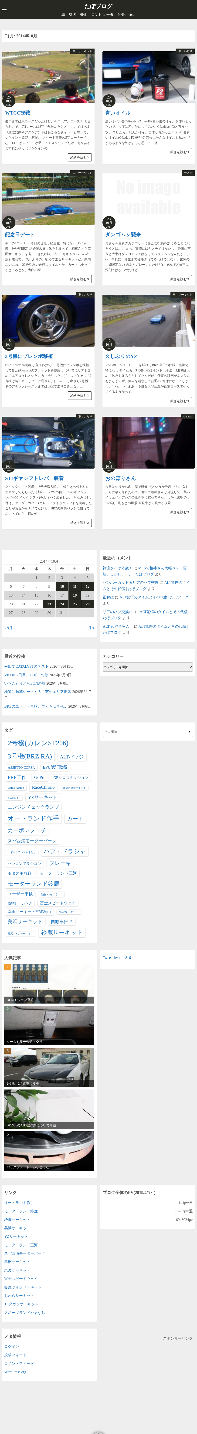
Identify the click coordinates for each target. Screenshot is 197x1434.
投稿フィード (15, 1355)
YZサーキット (16, 1236)
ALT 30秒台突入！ (118, 626)
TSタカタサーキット (21, 1304)
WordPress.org (15, 1372)
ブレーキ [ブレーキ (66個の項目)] (60, 863)
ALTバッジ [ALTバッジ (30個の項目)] (72, 756)
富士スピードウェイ (21, 1279)
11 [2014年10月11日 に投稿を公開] (75, 586)
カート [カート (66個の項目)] (75, 819)
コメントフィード (19, 1363)
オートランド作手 (19, 1202)
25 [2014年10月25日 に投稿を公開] (75, 604)
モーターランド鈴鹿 (21, 1211)
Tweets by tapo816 (117, 958)
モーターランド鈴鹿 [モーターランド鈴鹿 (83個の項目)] (33, 883)
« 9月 (8, 628)
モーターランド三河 (21, 1245)
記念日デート (20, 234)
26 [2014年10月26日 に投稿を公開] (87, 604)
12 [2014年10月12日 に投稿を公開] (87, 586)
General (187, 416)
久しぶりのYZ (121, 356)
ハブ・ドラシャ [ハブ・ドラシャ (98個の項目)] (65, 851)
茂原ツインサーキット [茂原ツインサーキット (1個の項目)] (20, 933)
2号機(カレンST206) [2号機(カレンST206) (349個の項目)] (38, 743)
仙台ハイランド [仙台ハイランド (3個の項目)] (51, 894)
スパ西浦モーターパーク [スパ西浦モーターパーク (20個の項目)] (32, 840)
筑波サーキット (17, 1270)
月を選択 (147, 731)
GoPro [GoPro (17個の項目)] (40, 777)
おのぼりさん (120, 478)
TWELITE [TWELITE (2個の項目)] (14, 797)
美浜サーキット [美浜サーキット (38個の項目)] (25, 921)
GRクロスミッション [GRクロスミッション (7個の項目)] (71, 777)
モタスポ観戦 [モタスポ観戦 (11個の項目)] (19, 873)
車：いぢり (185, 51)
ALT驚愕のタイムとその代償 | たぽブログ (154, 597)
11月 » (89, 628)
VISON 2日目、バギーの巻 (26, 675)
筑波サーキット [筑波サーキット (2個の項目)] (69, 912)
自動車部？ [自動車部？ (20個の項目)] (62, 921)
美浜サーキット (17, 1228)
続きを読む (79, 157)
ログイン (11, 1346)
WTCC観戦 (17, 112)
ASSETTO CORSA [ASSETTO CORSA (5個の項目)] (21, 767)
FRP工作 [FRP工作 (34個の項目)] (17, 777)
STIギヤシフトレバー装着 (34, 478)
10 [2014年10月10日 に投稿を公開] (62, 586)
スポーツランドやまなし (24, 1312)
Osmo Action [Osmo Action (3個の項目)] (16, 787)
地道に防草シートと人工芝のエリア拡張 (37, 692)
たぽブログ (98, 6)
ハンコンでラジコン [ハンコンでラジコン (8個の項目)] (24, 864)
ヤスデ (188, 172)
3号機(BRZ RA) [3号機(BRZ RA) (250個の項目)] (30, 756)
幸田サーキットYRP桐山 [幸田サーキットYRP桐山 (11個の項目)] (29, 911)
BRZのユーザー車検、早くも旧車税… (35, 706)
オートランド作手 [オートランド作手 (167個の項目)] (33, 818)
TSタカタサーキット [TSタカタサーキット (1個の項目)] (74, 788)
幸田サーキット (17, 1262)
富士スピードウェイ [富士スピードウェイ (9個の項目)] (58, 903)
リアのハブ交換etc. (118, 612)
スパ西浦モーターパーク (24, 1253)
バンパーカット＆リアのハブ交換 (131, 582)
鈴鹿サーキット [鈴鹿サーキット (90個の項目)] (62, 932)
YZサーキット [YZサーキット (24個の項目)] (42, 797)
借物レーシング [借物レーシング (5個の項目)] (20, 903)
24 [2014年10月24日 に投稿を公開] (62, 604)
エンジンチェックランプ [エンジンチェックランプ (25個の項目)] (33, 807)
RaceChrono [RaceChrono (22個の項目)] (43, 787)
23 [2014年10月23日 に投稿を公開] (49, 604)
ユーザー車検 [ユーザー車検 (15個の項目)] (20, 893)
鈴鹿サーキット (17, 1219)
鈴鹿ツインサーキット (22, 1287)
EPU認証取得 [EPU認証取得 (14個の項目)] (55, 767)
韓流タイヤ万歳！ (117, 568)
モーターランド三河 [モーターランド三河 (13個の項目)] (58, 873)
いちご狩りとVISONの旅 (24, 683)
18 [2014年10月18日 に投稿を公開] (75, 595)
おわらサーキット (19, 1295)
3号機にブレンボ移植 (29, 356)
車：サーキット (82, 51)
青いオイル (118, 112)
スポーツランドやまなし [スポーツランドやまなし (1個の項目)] (22, 852)
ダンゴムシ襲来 (123, 234)
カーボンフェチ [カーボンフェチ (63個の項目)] (27, 830)
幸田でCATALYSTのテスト (26, 666)
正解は (108, 597)
